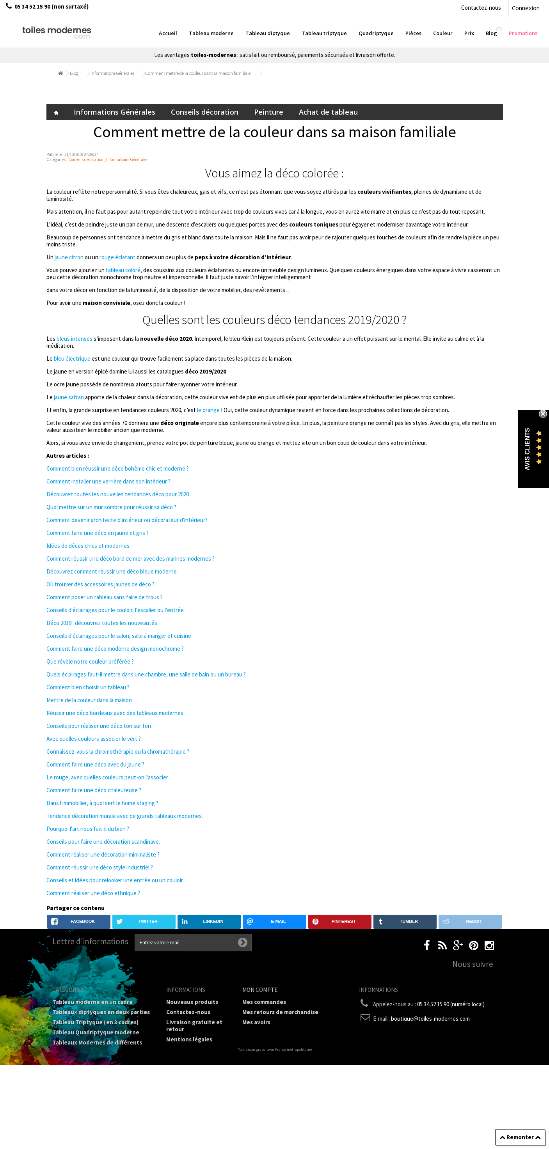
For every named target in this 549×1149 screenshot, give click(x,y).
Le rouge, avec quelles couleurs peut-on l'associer (107, 777)
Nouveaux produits (192, 1002)
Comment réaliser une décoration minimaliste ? (103, 854)
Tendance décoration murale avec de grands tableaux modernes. (124, 816)
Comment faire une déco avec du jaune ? (95, 764)
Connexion (526, 8)
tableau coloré (123, 270)
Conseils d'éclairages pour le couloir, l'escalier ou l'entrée (115, 610)
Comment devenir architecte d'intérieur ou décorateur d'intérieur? (127, 520)
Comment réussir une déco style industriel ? (99, 867)
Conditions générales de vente (195, 1053)
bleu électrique (72, 358)
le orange (208, 410)
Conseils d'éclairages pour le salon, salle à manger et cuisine (118, 635)
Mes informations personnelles (284, 1042)
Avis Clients (527, 449)
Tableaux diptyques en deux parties (101, 1012)
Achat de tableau (328, 112)
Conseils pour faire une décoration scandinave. (103, 841)
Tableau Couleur (74, 1069)
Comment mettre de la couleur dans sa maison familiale (198, 73)
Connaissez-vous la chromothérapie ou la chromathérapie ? (117, 751)
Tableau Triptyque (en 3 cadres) (95, 1022)
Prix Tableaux (70, 1059)
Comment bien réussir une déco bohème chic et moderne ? (117, 468)
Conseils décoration (204, 112)
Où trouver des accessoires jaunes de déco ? (100, 584)
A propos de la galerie (195, 1066)
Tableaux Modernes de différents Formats (97, 1046)
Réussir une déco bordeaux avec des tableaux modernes (114, 713)
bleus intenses (75, 338)
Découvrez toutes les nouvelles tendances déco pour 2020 (117, 494)
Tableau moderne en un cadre (92, 1002)
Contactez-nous (481, 7)
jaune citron (69, 257)
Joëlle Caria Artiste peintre (192, 1097)
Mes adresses (260, 1032)
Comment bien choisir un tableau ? (88, 687)
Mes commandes (264, 1002)
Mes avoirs (256, 1022)
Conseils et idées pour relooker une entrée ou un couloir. (115, 880)
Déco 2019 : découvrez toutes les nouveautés (101, 623)
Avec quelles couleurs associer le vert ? (93, 738)
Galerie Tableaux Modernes (89, 1079)
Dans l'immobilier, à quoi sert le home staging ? (102, 803)
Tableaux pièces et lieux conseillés (99, 1090)
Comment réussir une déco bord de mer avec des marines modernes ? (130, 558)
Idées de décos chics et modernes (88, 545)
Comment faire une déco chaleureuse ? (93, 790)
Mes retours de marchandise (280, 1012)
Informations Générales (112, 73)
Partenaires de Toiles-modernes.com (196, 1080)
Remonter (520, 1137)
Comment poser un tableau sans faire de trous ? (104, 597)
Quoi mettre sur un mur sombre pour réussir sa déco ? (111, 507)
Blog (74, 73)
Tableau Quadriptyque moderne (95, 1032)
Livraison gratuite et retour (194, 1025)
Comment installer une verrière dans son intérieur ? (108, 481)
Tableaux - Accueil (76, 1100)
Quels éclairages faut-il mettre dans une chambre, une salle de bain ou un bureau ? (146, 674)
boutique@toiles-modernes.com (430, 1018)
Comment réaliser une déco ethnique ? (93, 893)
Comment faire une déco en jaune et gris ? (97, 532)
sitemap (177, 1121)
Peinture (268, 112)
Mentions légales (189, 1039)
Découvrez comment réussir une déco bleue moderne (111, 571)
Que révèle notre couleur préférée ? (90, 661)
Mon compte (259, 989)
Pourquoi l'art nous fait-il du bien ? (87, 828)
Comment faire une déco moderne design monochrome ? (115, 648)
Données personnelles (196, 1111)
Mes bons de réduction (273, 1052)
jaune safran (69, 397)
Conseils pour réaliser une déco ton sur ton (98, 725)
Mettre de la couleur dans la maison (89, 700)
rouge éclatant (117, 257)
